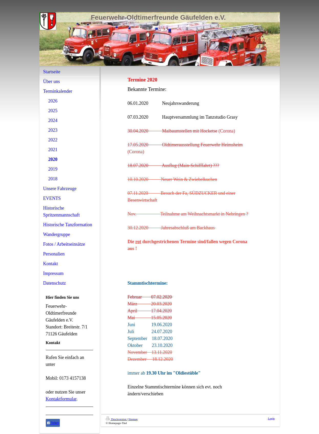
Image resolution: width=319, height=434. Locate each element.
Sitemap (133, 419)
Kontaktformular (61, 398)
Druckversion (116, 419)
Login (271, 418)
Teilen (53, 423)
